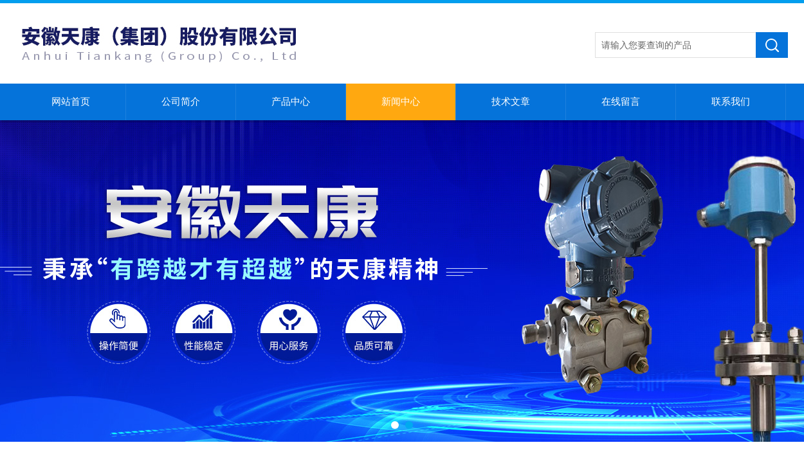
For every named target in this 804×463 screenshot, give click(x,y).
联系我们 (730, 101)
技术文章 (510, 101)
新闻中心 (400, 101)
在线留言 (620, 101)
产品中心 (290, 101)
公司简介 (180, 101)
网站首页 (70, 101)
